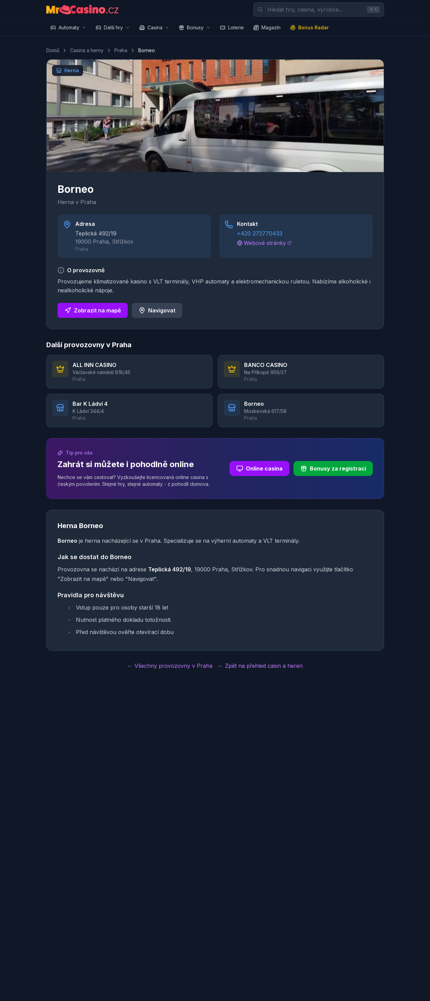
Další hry (113, 27)
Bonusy (194, 27)
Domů (52, 50)
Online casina (259, 468)
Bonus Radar (309, 27)
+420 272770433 (259, 233)
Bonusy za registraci (333, 468)
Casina (154, 27)
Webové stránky (264, 243)
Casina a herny (86, 50)
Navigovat (157, 310)
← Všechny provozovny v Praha (169, 665)
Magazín (267, 27)
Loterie (232, 27)
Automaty (68, 27)
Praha (120, 50)
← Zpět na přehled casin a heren (260, 665)
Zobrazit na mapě (92, 310)
